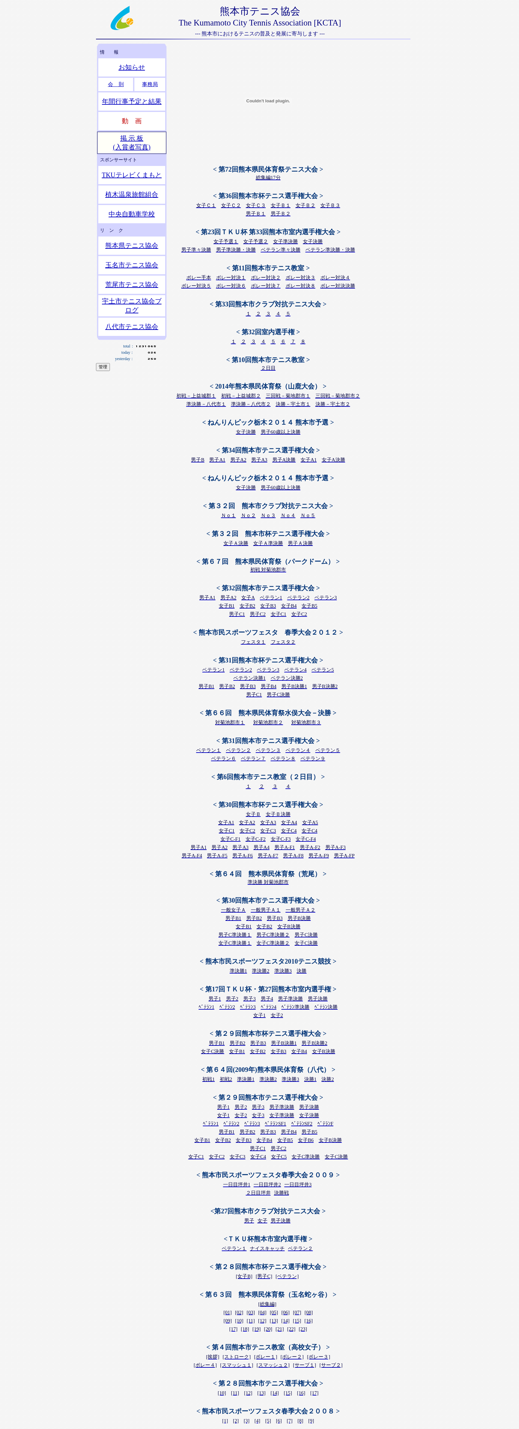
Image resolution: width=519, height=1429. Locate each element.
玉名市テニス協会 (131, 265)
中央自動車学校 (132, 214)
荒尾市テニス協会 (131, 284)
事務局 (150, 84)
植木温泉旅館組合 (131, 194)
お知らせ (131, 67)
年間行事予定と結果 (132, 101)
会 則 (116, 84)
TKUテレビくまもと (132, 175)
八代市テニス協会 (131, 326)
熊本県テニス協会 (131, 245)
